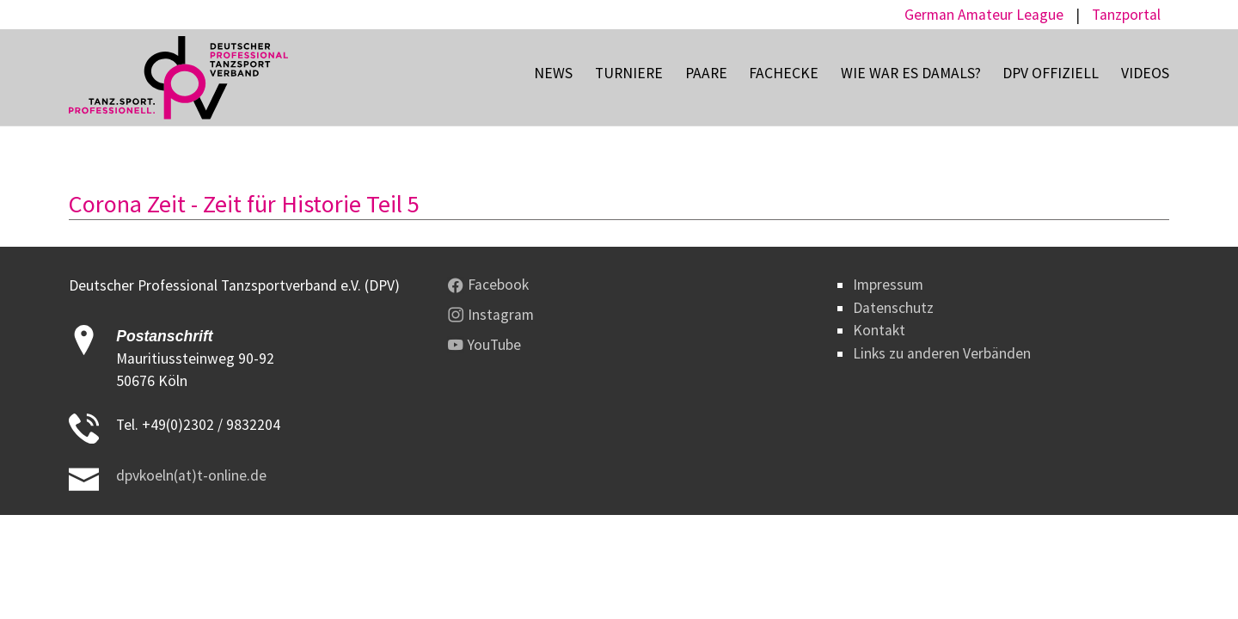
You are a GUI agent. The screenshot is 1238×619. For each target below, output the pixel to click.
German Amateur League (983, 14)
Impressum (888, 284)
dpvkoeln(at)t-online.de (191, 475)
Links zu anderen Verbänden (942, 353)
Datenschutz (893, 307)
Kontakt (879, 330)
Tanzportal (1126, 14)
